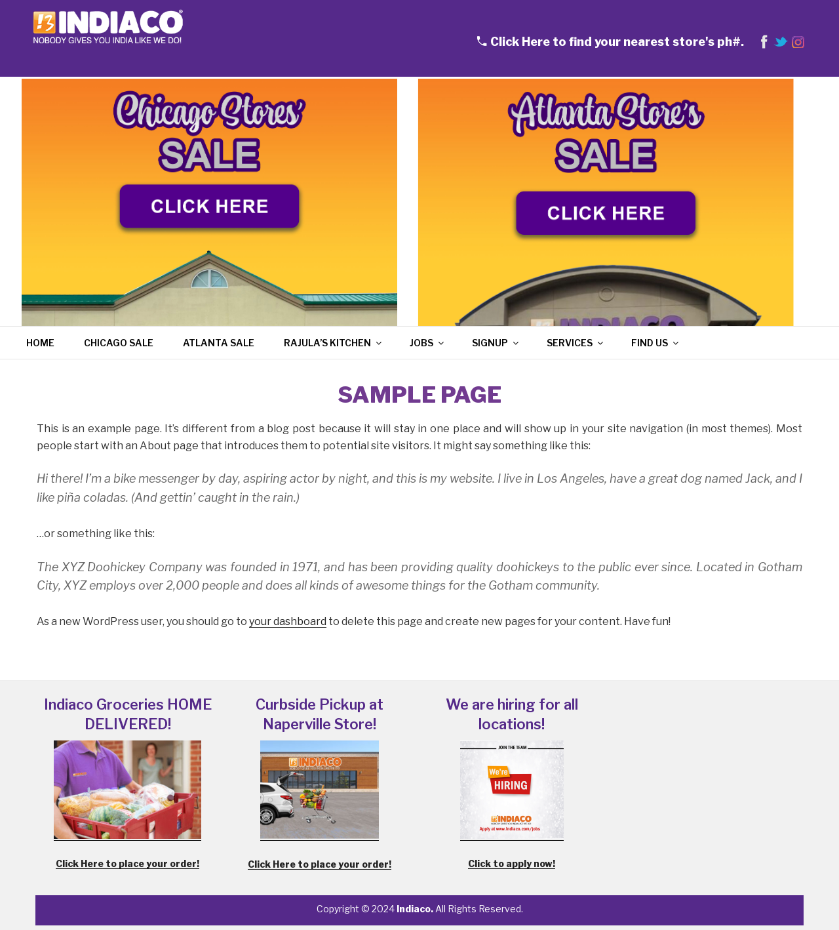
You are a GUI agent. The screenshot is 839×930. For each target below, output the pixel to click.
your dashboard (287, 621)
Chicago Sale (118, 342)
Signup (496, 342)
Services (576, 342)
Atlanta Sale (218, 342)
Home (40, 342)
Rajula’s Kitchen (333, 342)
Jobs (428, 342)
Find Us (655, 342)
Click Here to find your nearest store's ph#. (617, 42)
